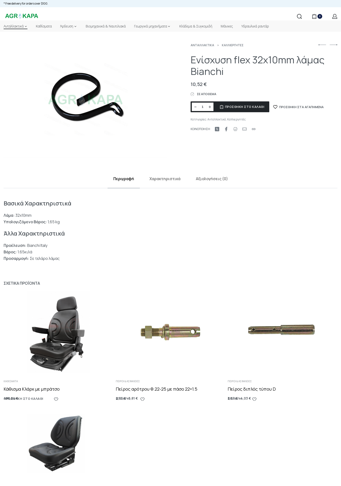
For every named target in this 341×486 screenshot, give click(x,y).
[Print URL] (235, 129)
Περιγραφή (123, 178)
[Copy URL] (253, 129)
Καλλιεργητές (233, 45)
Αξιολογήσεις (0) (212, 178)
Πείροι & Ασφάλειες (129, 389)
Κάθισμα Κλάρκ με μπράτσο (32, 393)
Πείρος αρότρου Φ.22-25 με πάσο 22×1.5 (157, 396)
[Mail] (244, 129)
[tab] (124, 179)
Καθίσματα (12, 386)
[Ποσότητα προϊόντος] (203, 106)
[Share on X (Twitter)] (217, 129)
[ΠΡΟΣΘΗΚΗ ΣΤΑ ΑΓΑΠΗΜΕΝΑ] (298, 106)
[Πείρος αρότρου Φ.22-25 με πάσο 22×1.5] (170, 342)
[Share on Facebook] (226, 129)
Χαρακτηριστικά (164, 178)
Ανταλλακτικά (202, 45)
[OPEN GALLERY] (85, 101)
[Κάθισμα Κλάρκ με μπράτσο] (58, 338)
